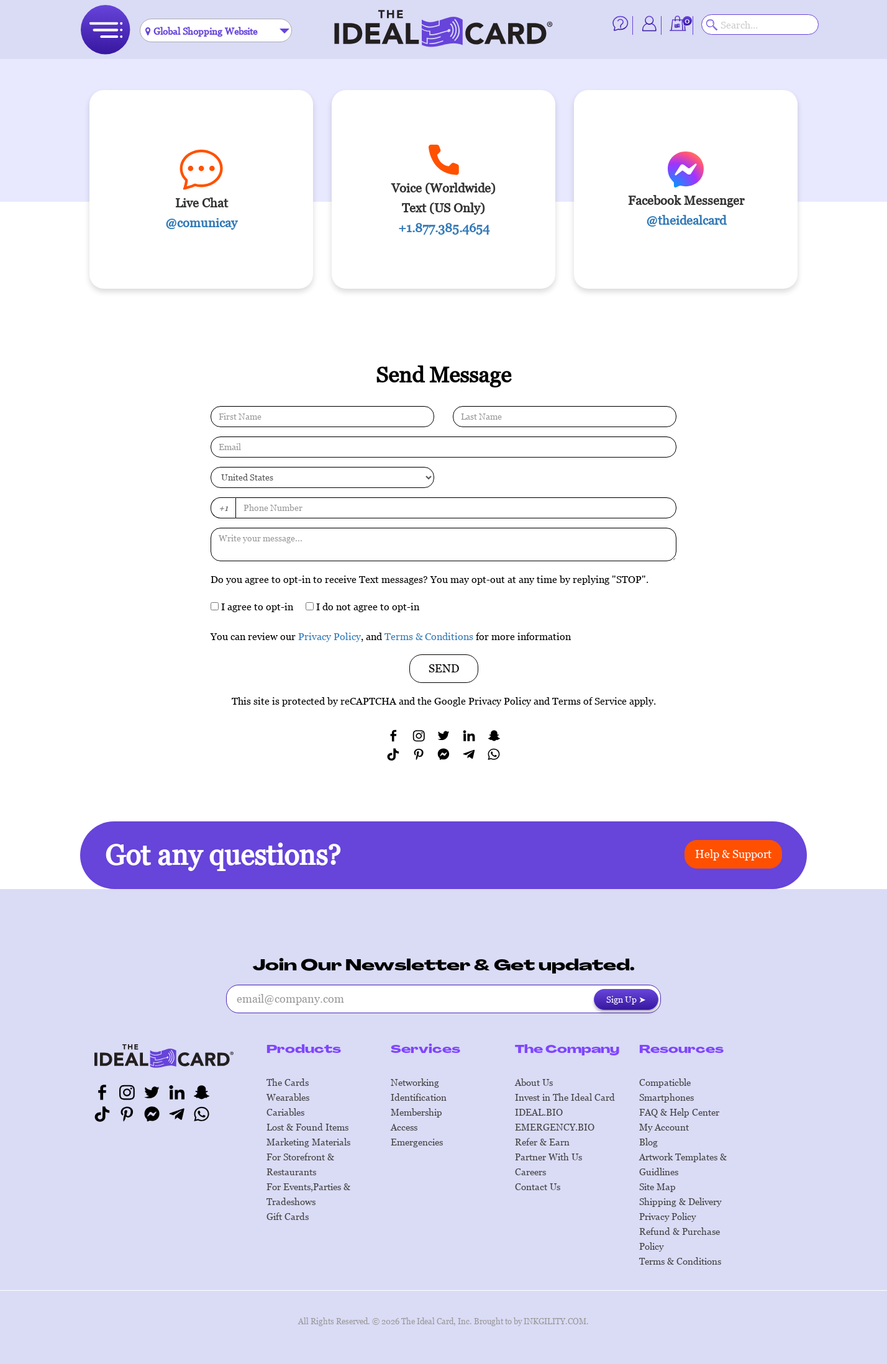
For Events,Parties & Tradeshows (308, 1194)
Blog (648, 1141)
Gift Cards (287, 1216)
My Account (664, 1126)
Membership (416, 1112)
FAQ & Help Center (679, 1112)
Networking (415, 1082)
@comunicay (201, 222)
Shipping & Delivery (680, 1201)
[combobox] (216, 30)
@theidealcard (686, 220)
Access (404, 1126)
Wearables (287, 1097)
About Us (534, 1082)
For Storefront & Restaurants (300, 1164)
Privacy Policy (329, 636)
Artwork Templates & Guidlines (683, 1164)
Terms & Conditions (428, 636)
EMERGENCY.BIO (554, 1126)
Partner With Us (548, 1156)
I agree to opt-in (252, 606)
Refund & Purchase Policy (679, 1239)
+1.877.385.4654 (443, 227)
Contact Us (537, 1186)
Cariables (285, 1112)
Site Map (657, 1186)
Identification (419, 1097)
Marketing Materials (308, 1141)
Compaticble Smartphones (666, 1090)
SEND (444, 668)
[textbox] (215, 31)
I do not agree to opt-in (362, 606)
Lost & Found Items (307, 1126)
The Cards (287, 1082)
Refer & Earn (542, 1141)
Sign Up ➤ (626, 999)
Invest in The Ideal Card (565, 1097)
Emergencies (417, 1141)
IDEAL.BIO (539, 1112)
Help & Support (733, 853)
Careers (530, 1171)
